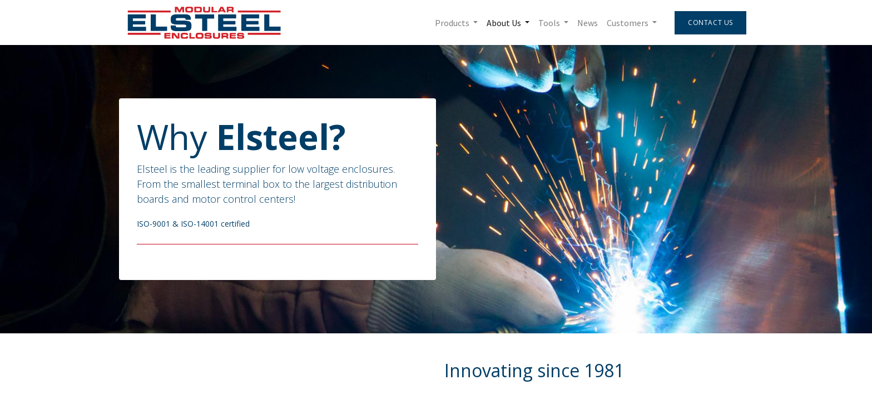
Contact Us (708, 22)
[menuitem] (586, 23)
